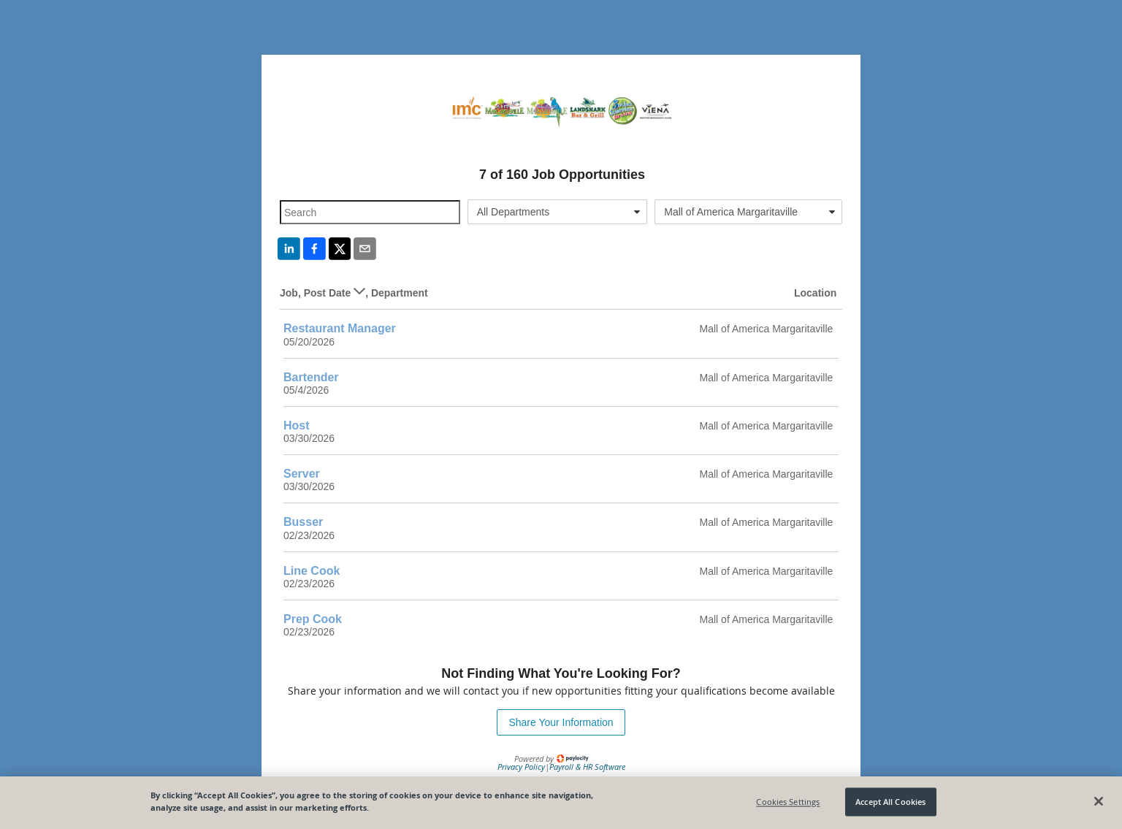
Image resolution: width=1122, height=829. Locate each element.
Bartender (311, 377)
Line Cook (311, 571)
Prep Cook (312, 619)
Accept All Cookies (890, 801)
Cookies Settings (788, 801)
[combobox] (558, 211)
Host (296, 425)
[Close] (1099, 801)
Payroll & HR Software (587, 766)
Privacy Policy (521, 766)
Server (301, 473)
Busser (303, 522)
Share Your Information (560, 722)
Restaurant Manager (339, 328)
